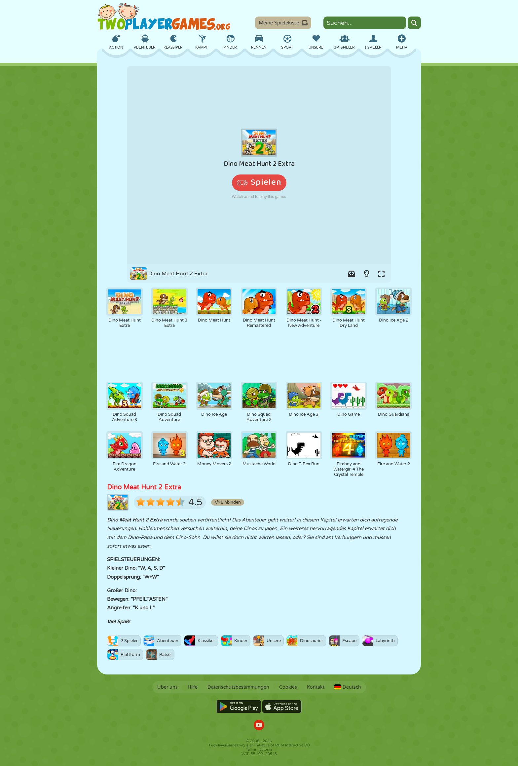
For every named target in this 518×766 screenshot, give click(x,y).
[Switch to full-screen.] (381, 273)
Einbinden (227, 502)
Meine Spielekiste (283, 23)
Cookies (288, 687)
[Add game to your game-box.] (351, 273)
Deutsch (347, 687)
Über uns (167, 687)
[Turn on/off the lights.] (366, 273)
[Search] (414, 23)
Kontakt (315, 687)
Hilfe (193, 687)
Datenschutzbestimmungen (238, 687)
